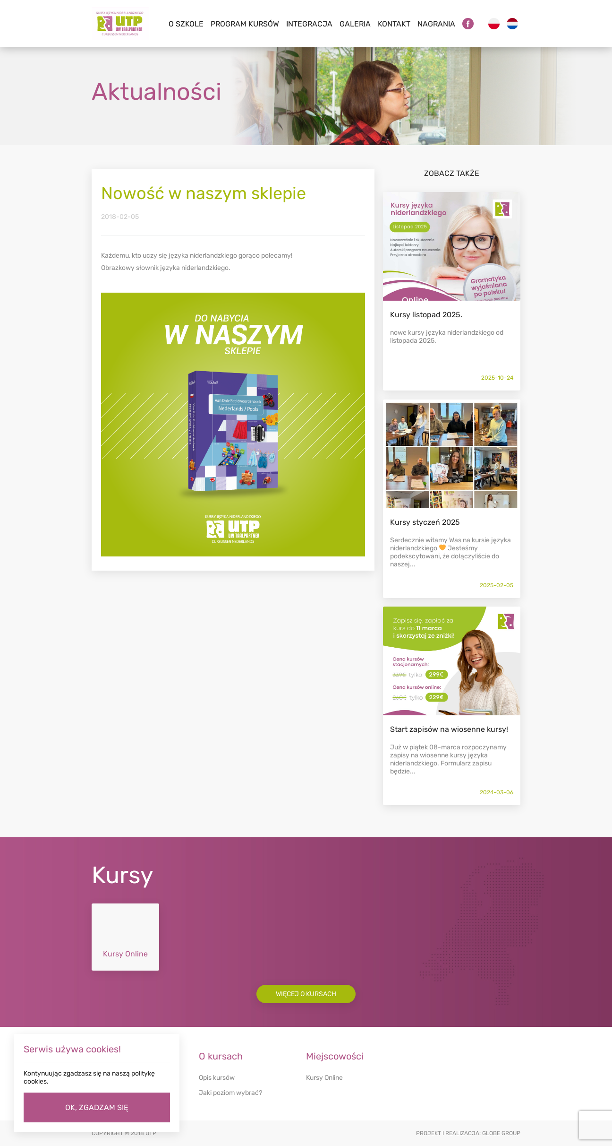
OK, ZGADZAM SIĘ (96, 1107)
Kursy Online (324, 1078)
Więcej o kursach (306, 994)
